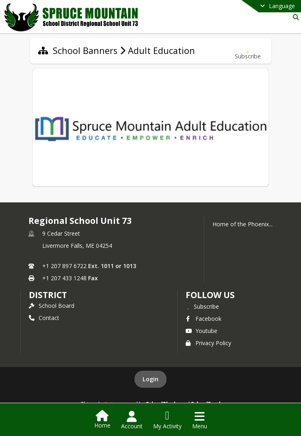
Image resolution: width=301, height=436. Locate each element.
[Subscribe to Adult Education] (248, 51)
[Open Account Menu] (132, 420)
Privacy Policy (208, 343)
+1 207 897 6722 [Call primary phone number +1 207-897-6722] (64, 266)
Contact (44, 318)
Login (150, 379)
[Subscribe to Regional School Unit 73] (202, 306)
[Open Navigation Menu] (199, 420)
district (48, 295)
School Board (51, 305)
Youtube (201, 331)
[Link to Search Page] (294, 17)
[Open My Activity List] (167, 420)
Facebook (203, 318)
